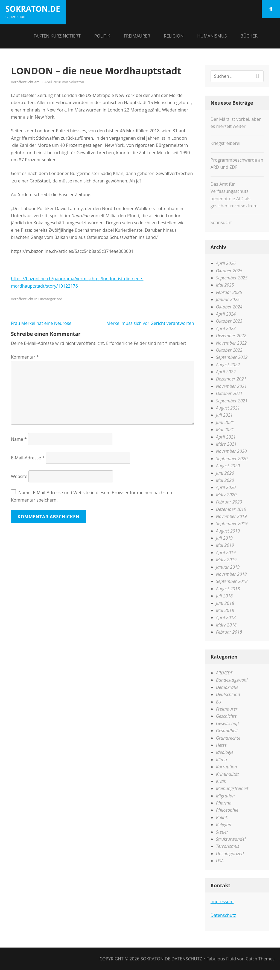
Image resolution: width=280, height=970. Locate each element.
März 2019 (226, 560)
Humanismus (212, 36)
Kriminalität (227, 774)
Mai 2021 (225, 430)
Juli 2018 (224, 596)
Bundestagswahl (231, 680)
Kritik (221, 781)
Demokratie (227, 687)
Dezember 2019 (231, 509)
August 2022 (228, 365)
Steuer (222, 832)
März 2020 (226, 495)
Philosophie (227, 810)
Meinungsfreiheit (232, 788)
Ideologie (225, 752)
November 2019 (231, 516)
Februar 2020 (229, 502)
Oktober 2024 (229, 307)
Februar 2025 (229, 292)
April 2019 (226, 553)
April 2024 (226, 314)
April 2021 (226, 437)
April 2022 (226, 372)
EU (218, 702)
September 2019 (231, 523)
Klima (221, 760)
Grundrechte (228, 738)
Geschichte (226, 716)
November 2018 (231, 574)
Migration (225, 796)
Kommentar (25, 357)
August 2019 (228, 531)
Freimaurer (137, 36)
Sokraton (76, 81)
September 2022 (231, 357)
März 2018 (226, 625)
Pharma (224, 803)
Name (19, 439)
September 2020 (231, 459)
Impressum (222, 902)
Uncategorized (50, 298)
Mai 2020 (225, 480)
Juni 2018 (225, 603)
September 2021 (231, 401)
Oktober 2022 (229, 350)
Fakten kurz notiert (57, 36)
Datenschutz (223, 915)
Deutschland (228, 694)
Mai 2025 (225, 285)
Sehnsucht (221, 222)
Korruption (226, 767)
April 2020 (226, 487)
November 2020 (231, 451)
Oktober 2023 (229, 321)
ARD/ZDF (224, 673)
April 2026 (226, 263)
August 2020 (228, 466)
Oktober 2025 (229, 271)
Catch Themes (260, 959)
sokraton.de (32, 9)
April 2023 (226, 328)
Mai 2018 (225, 610)
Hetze (221, 745)
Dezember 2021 (231, 379)
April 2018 (226, 617)
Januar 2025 (228, 299)
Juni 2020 (225, 473)
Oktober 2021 (229, 393)
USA (220, 861)
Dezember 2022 (231, 336)
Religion (173, 36)
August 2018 (228, 589)
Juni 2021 (225, 422)
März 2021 (226, 444)
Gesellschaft (227, 723)
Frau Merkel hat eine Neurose (41, 323)
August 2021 (228, 408)
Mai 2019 (225, 545)
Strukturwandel (231, 839)
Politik (102, 36)
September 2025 (231, 278)
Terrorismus (227, 846)
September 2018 (231, 581)
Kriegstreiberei (225, 143)
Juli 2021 (224, 415)
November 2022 (231, 343)
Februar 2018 (229, 632)
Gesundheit (227, 731)
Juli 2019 (224, 538)
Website (19, 476)
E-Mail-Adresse (28, 458)
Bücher (249, 36)
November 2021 (231, 386)
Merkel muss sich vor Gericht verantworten (150, 323)
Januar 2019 (228, 567)
